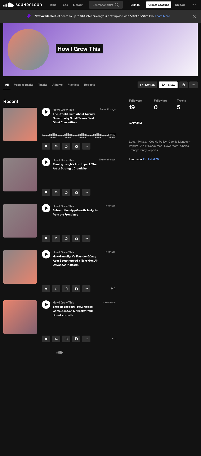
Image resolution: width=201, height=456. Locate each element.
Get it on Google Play (170, 132)
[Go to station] (147, 84)
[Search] (106, 5)
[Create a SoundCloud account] (158, 4)
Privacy (142, 141)
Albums (57, 84)
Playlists (73, 84)
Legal (132, 141)
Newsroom (171, 145)
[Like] (46, 146)
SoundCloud (22, 5)
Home (53, 5)
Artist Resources (151, 145)
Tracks (42, 84)
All (7, 84)
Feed (65, 5)
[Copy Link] (76, 146)
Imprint (133, 145)
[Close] (194, 16)
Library (77, 5)
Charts (184, 145)
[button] (194, 5)
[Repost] (56, 146)
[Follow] (168, 84)
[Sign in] (135, 4)
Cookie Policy (158, 141)
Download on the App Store (141, 132)
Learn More (162, 16)
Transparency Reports (143, 150)
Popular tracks (23, 84)
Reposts (89, 84)
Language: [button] (144, 159)
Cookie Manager (179, 141)
